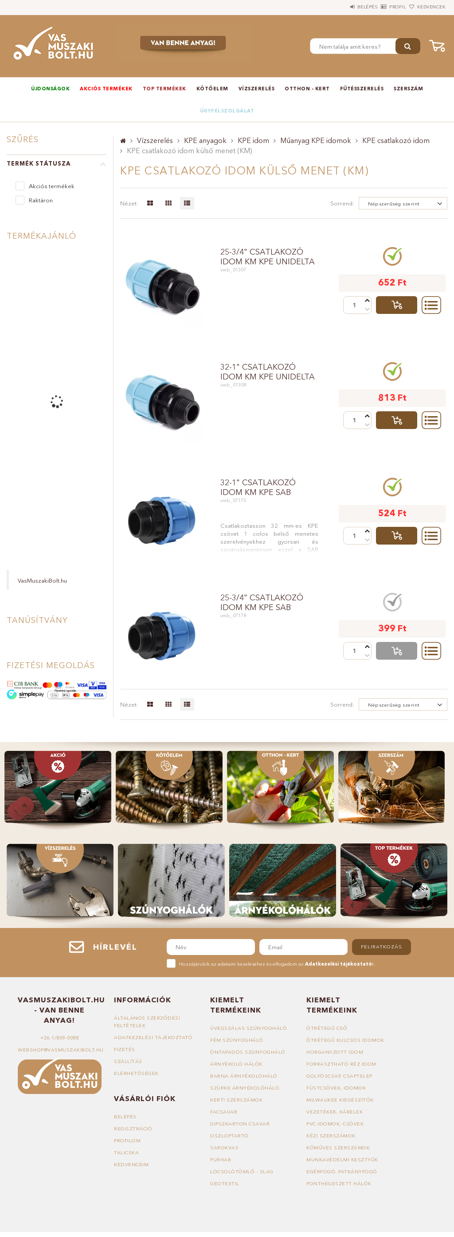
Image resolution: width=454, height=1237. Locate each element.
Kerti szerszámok (236, 1100)
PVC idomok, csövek (335, 1124)
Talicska (126, 1152)
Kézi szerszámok (331, 1136)
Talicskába (396, 305)
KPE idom (253, 140)
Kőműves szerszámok (338, 1147)
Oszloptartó (229, 1136)
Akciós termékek (106, 88)
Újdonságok (50, 88)
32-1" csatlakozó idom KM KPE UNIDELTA (267, 372)
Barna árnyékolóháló (244, 1076)
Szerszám (408, 88)
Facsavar (223, 1112)
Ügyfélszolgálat (227, 111)
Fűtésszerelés (362, 88)
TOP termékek (164, 88)
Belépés (343, 7)
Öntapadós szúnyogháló (248, 1052)
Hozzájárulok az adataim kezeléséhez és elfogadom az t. (277, 964)
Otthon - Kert (307, 88)
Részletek (431, 305)
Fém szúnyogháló (236, 1040)
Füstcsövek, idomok (336, 1088)
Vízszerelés (257, 88)
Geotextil (224, 1183)
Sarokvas (224, 1147)
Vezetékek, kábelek (334, 1112)
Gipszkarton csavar (240, 1124)
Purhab (220, 1159)
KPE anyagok (205, 140)
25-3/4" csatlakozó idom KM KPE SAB (261, 602)
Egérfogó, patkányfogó (341, 1171)
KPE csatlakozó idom (396, 140)
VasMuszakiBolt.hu (42, 580)
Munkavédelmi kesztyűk (342, 1159)
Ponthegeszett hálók (339, 1183)
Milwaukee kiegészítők (340, 1100)
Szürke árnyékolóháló (244, 1088)
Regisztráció (133, 1128)
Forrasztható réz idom (341, 1064)
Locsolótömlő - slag (242, 1171)
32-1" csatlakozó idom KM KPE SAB (258, 487)
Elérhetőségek (136, 1073)
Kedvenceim (131, 1164)
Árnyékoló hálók (236, 1064)
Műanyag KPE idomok (315, 140)
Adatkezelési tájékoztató (153, 1037)
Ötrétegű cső (326, 1028)
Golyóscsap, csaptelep (339, 1076)
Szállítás (128, 1061)
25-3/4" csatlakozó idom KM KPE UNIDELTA (267, 257)
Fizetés (124, 1049)
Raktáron (41, 200)
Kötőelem (212, 88)
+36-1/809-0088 (59, 1038)
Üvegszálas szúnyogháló (248, 1028)
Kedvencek (426, 7)
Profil (383, 7)
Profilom (127, 1140)
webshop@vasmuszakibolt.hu (61, 1050)
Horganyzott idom (334, 1052)
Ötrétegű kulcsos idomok (345, 1040)
